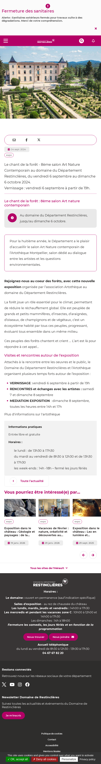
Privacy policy (87, 759)
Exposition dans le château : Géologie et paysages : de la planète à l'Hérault (19, 532)
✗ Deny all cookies (44, 759)
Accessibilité (51, 745)
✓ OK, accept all (18, 759)
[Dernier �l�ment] (83, 555)
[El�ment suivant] (93, 555)
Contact (52, 739)
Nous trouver (35, 637)
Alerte (93, 40)
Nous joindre (61, 637)
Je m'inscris (13, 715)
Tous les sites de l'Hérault (47, 568)
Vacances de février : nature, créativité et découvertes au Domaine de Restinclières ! (54, 532)
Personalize (69, 759)
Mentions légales (51, 751)
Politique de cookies (51, 733)
